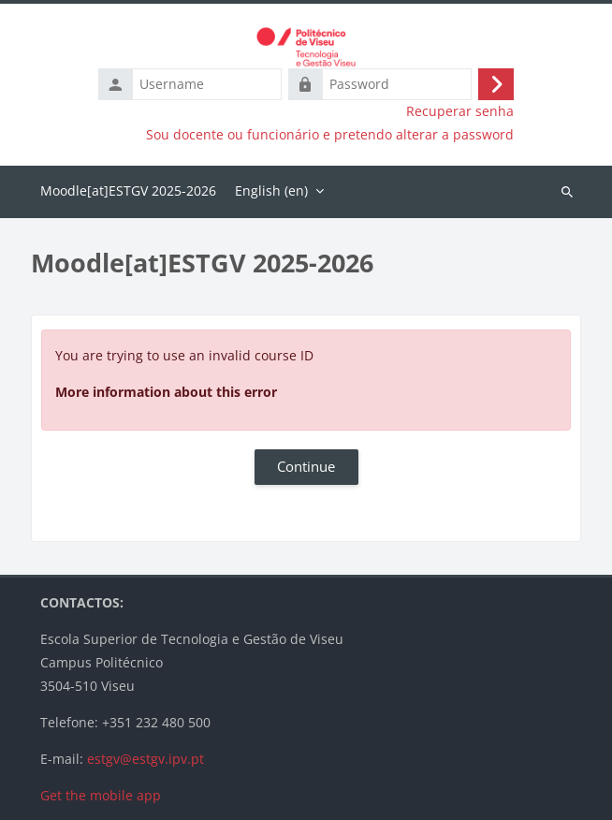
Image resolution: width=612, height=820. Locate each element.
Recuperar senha (460, 111)
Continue (306, 466)
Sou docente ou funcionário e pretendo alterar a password (330, 134)
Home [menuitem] (128, 192)
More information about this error (166, 392)
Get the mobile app (100, 795)
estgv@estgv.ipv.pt (145, 759)
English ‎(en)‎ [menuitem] (271, 190)
